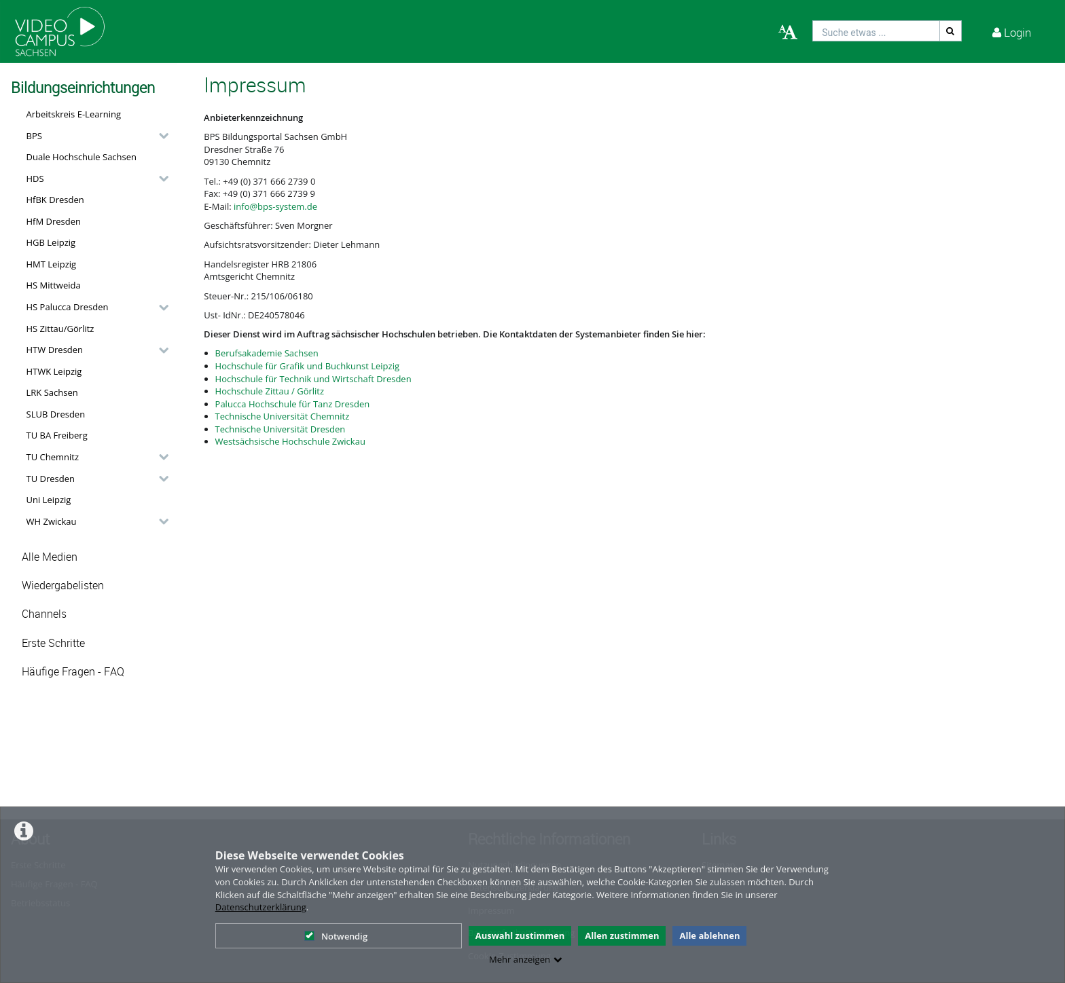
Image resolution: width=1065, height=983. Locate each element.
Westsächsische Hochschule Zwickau (290, 441)
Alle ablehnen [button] (709, 935)
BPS (34, 136)
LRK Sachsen (52, 392)
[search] (876, 30)
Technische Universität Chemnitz (282, 416)
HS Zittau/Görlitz (60, 328)
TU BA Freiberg (57, 435)
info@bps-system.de (275, 206)
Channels (44, 614)
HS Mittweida (53, 285)
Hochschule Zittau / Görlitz (270, 391)
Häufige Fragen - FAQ (73, 672)
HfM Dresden (54, 221)
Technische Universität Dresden (280, 429)
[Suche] (950, 30)
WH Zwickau (51, 521)
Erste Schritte (53, 643)
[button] (94, 136)
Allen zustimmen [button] (622, 935)
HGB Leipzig (51, 242)
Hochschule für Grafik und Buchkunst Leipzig (307, 366)
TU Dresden (50, 478)
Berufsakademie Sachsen (267, 353)
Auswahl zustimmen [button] (520, 935)
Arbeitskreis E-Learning (74, 114)
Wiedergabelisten (63, 585)
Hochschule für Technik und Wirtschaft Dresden (313, 379)
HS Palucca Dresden (67, 307)
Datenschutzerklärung (260, 907)
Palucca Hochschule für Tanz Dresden (292, 404)
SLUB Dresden (56, 414)
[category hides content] (159, 136)
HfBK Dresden (55, 199)
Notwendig (335, 936)
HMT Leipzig (51, 264)
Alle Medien (49, 557)
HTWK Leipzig (54, 371)
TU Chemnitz (52, 457)
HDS (35, 178)
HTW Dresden (55, 350)
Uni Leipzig (48, 500)
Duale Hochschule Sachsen (81, 157)
